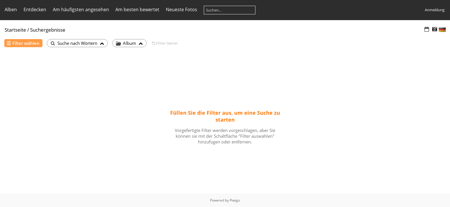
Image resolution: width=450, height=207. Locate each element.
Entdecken (35, 9)
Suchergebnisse (47, 29)
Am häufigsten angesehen (81, 9)
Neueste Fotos (181, 9)
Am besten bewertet (137, 9)
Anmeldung (435, 9)
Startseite (15, 29)
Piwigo (235, 200)
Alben (11, 9)
